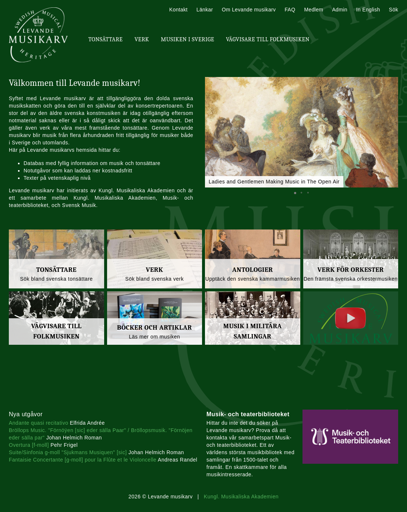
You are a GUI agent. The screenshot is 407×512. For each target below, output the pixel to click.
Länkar (205, 10)
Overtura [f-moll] (29, 445)
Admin (339, 10)
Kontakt (178, 10)
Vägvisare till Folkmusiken (267, 39)
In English (368, 10)
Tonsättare (105, 39)
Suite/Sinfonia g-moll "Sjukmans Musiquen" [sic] (68, 452)
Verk (141, 39)
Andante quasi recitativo (38, 423)
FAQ (289, 10)
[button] (295, 193)
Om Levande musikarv (249, 10)
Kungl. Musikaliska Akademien (241, 496)
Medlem (313, 10)
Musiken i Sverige (187, 39)
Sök (393, 10)
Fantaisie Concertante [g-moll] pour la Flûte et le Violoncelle (82, 460)
